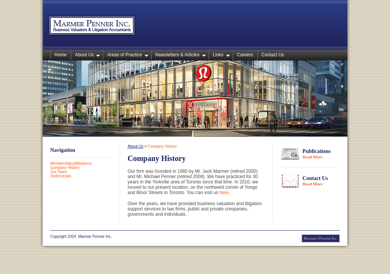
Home (60, 54)
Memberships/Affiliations (70, 163)
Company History (65, 168)
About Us (87, 54)
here (224, 192)
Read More (312, 157)
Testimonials (60, 176)
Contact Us (273, 54)
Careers (245, 54)
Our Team (58, 172)
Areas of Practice (127, 54)
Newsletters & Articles (180, 54)
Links (221, 54)
